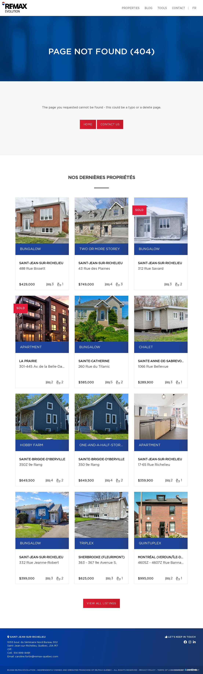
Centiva (191, 669)
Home (88, 124)
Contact (178, 8)
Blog (148, 8)
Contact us (110, 124)
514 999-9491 (22, 653)
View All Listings (101, 603)
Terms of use (164, 670)
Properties (130, 8)
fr (194, 8)
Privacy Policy (147, 670)
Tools (162, 8)
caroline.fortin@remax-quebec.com (36, 656)
